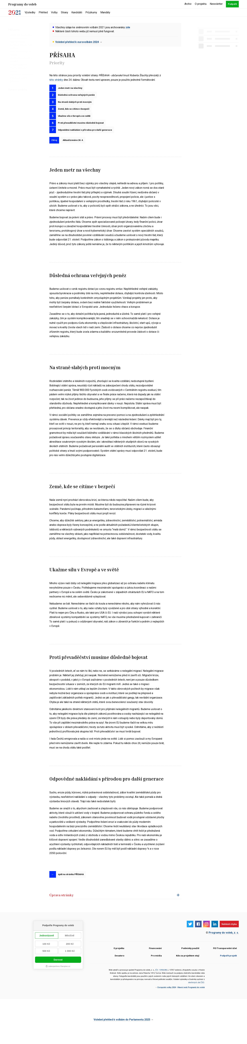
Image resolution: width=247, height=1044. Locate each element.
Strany (64, 12)
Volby (54, 12)
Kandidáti (76, 12)
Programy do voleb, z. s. (224, 944)
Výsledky (30, 12)
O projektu (201, 3)
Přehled (43, 12)
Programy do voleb (22, 4)
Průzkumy (91, 12)
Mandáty (105, 12)
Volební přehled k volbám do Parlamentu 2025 (122, 1031)
